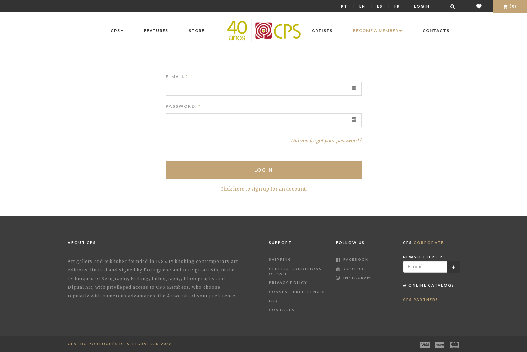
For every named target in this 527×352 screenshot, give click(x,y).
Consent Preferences (297, 292)
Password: (181, 106)
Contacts (435, 30)
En (362, 6)
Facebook (352, 259)
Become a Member (377, 30)
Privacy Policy (288, 282)
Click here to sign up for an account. (263, 189)
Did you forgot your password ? (326, 141)
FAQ (273, 301)
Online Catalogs (428, 285)
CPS (117, 30)
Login (422, 6)
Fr (397, 6)
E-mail (177, 76)
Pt (344, 6)
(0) (510, 6)
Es (380, 6)
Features (156, 30)
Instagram (353, 278)
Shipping (280, 259)
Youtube (351, 269)
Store (197, 30)
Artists (322, 30)
